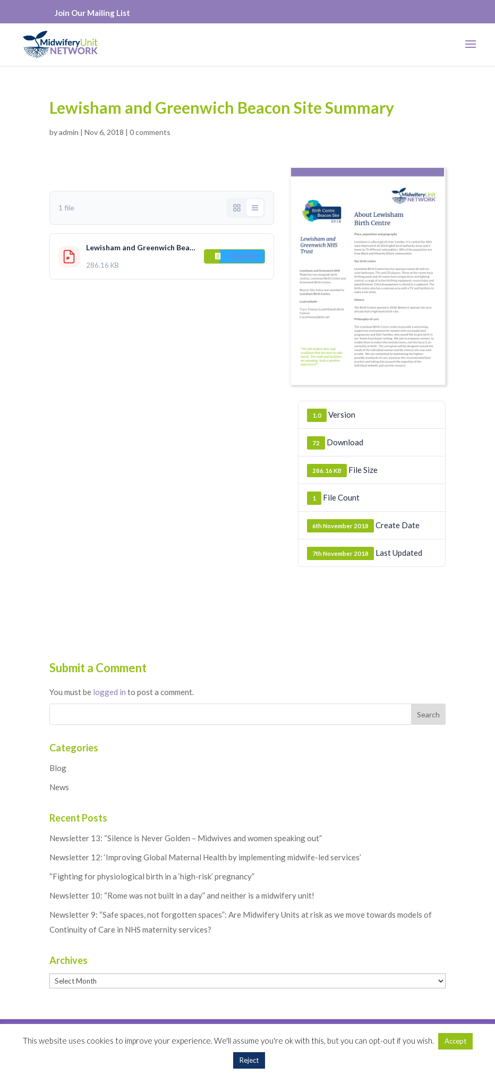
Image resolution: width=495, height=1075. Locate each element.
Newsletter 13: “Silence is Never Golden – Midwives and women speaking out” (185, 838)
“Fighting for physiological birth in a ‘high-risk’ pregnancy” (151, 876)
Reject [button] (249, 1060)
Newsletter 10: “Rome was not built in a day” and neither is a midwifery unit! (181, 895)
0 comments (150, 132)
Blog (57, 768)
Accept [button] (455, 1041)
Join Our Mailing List (92, 13)
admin (69, 132)
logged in (109, 692)
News (59, 787)
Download (246, 256)
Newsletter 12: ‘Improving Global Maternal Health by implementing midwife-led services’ (205, 857)
